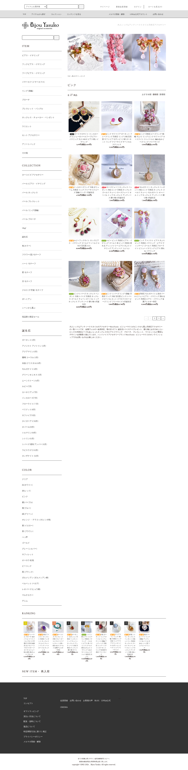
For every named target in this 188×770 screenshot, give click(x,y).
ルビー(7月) (27, 386)
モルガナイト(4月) (37, 369)
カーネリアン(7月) (29, 392)
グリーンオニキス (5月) (32, 375)
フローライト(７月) (30, 404)
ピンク (83, 76)
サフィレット (27, 554)
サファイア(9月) (29, 415)
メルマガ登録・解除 (115, 14)
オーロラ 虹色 (28, 560)
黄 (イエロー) (27, 525)
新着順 (162, 94)
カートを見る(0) (153, 7)
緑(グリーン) (27, 514)
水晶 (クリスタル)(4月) (31, 363)
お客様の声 (88, 700)
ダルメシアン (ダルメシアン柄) (35, 578)
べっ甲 (25, 537)
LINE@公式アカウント (136, 14)
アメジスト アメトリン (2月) (34, 346)
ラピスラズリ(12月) (30, 450)
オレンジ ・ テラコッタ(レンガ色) (36, 520)
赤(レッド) (26, 491)
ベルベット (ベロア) (30, 583)
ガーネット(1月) (28, 340)
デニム (25, 601)
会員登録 (64, 700)
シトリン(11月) (28, 438)
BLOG (97, 700)
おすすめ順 (146, 94)
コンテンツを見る (72, 14)
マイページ (103, 7)
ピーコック (27, 566)
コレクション (54, 14)
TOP (24, 14)
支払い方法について (32, 716)
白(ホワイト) (27, 485)
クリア (25, 479)
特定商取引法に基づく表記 (35, 731)
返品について (29, 726)
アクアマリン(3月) (29, 351)
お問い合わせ (156, 14)
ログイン (136, 7)
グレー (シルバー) (37, 549)
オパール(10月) (28, 427)
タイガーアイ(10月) (30, 421)
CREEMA (64, 707)
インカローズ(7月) (29, 398)
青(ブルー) (34, 508)
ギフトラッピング (31, 711)
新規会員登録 (120, 7)
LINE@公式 (106, 700)
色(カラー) (75, 76)
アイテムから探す (37, 14)
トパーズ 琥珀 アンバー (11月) (34, 444)
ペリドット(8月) (36, 409)
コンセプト (28, 703)
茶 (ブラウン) (27, 531)
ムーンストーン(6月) (30, 380)
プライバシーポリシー (33, 737)
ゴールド (26, 543)
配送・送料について (32, 721)
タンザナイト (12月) (38, 456)
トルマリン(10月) (29, 433)
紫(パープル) (27, 502)
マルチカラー (27, 595)
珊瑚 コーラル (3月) (30, 357)
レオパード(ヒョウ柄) (39, 589)
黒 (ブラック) (27, 572)
